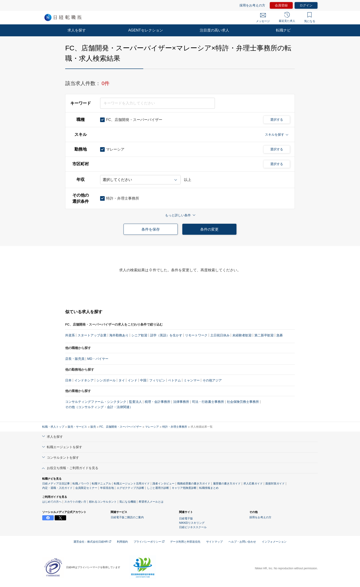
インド (132, 380)
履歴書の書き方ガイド (227, 483)
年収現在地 (107, 488)
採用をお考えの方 (252, 5)
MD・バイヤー (97, 359)
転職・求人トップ (53, 426)
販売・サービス (77, 426)
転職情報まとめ (209, 488)
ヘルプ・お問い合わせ (242, 541)
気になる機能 (127, 501)
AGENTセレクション (145, 30)
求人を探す (77, 30)
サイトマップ (214, 541)
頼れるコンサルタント (103, 501)
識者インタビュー (163, 483)
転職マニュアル (101, 483)
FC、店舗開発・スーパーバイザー (120, 426)
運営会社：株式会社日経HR (92, 541)
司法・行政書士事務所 (208, 402)
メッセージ (263, 18)
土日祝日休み (220, 335)
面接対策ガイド (275, 483)
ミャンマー (192, 380)
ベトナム (174, 380)
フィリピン (157, 380)
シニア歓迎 (139, 335)
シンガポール (106, 380)
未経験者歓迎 (242, 335)
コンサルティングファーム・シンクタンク (95, 402)
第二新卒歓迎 (264, 335)
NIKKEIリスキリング (192, 522)
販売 (93, 426)
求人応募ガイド (253, 483)
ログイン (306, 5)
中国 (143, 380)
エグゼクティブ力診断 (130, 488)
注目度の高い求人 (214, 30)
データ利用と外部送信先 (185, 541)
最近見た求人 (287, 17)
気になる (309, 17)
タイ (121, 380)
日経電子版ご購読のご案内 (127, 517)
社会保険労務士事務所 (243, 402)
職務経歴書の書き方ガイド (193, 483)
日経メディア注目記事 (56, 483)
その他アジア (212, 380)
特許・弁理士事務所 (174, 426)
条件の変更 (209, 229)
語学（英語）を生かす (166, 335)
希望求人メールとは (151, 501)
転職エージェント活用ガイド (132, 483)
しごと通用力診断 (158, 488)
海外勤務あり (119, 335)
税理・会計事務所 (157, 402)
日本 (68, 380)
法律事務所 (181, 402)
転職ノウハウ (81, 483)
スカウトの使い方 (75, 501)
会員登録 (281, 5)
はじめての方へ (52, 501)
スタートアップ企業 (92, 335)
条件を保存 (150, 229)
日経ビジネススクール (193, 527)
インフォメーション (274, 541)
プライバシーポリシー (149, 541)
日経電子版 (186, 518)
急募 (279, 335)
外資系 (70, 335)
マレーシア (152, 426)
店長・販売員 (74, 359)
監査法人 (135, 402)
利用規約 (122, 541)
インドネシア (84, 380)
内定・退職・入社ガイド (57, 488)
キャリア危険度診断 (184, 488)
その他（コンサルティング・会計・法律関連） (99, 407)
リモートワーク (196, 335)
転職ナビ (283, 30)
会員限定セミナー (86, 488)
